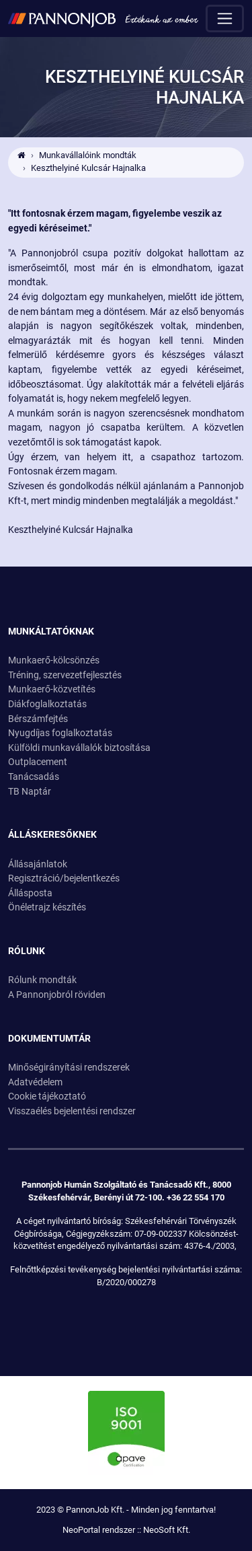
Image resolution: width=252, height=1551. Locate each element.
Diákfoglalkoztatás (47, 704)
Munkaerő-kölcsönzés (53, 660)
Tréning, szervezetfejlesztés (65, 675)
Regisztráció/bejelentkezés (64, 878)
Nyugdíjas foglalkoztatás (60, 733)
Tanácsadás (33, 777)
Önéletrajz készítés (47, 907)
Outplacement (37, 762)
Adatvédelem (35, 1082)
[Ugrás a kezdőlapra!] (103, 18)
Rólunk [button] (26, 951)
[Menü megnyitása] (225, 18)
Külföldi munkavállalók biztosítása (79, 748)
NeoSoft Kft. (166, 1530)
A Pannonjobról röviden (57, 995)
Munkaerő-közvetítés (51, 689)
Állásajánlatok (37, 864)
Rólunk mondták (42, 980)
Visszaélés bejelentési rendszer (72, 1111)
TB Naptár (29, 791)
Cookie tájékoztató (47, 1096)
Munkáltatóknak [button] (51, 631)
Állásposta (30, 893)
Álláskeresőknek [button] (52, 834)
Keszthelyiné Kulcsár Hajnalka (88, 168)
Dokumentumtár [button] (49, 1038)
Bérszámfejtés (38, 719)
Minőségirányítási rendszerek (69, 1067)
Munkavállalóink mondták (87, 155)
